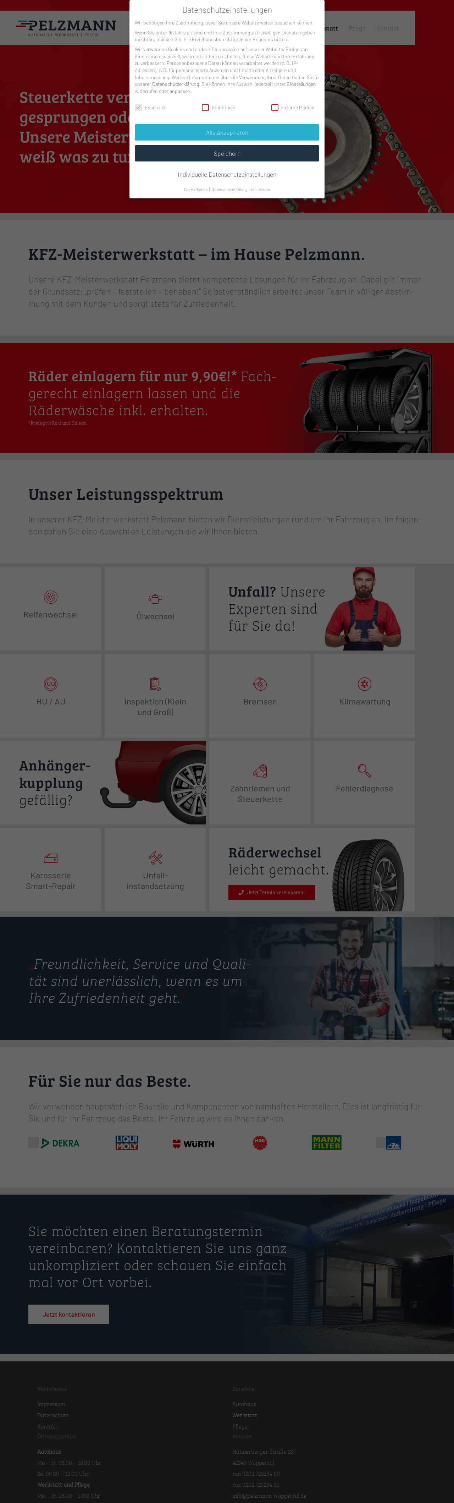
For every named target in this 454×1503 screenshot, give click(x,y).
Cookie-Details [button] (196, 189)
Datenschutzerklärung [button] (229, 189)
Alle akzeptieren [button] (227, 132)
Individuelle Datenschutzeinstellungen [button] (227, 174)
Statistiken (219, 107)
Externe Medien (293, 107)
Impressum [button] (260, 189)
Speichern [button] (227, 153)
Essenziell (150, 107)
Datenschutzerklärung (175, 84)
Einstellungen (301, 84)
